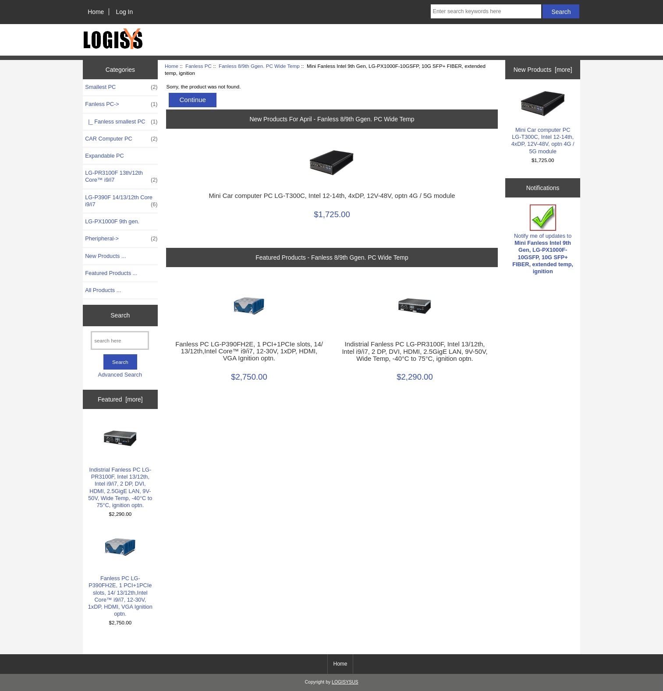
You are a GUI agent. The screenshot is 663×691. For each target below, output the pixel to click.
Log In (124, 11)
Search (120, 315)
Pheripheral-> (121, 238)
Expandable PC (104, 155)
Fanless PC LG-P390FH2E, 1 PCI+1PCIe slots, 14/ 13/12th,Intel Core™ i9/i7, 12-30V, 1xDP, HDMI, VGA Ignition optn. (120, 573)
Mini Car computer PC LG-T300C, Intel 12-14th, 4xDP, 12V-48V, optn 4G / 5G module (332, 195)
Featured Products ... (111, 273)
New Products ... (105, 256)
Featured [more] (120, 399)
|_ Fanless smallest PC (121, 121)
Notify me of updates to (542, 239)
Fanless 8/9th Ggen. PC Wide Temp (259, 66)
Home (96, 11)
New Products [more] (543, 69)
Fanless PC (198, 66)
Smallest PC (121, 87)
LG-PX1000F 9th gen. (112, 221)
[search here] (120, 340)
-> (121, 104)
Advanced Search (120, 374)
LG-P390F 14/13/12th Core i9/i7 (121, 201)
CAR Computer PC (121, 138)
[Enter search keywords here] (486, 11)
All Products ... (103, 290)
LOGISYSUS (345, 682)
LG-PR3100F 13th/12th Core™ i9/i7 (121, 176)
